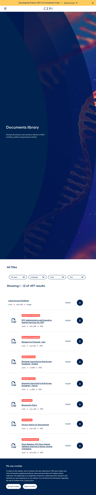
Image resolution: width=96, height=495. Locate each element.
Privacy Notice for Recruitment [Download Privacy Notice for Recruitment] (35, 425)
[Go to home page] (65, 8)
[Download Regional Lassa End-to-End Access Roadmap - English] (80, 362)
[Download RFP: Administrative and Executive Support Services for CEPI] (80, 320)
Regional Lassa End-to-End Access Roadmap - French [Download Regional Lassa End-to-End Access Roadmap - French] (37, 384)
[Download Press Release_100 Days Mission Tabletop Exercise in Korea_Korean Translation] (80, 446)
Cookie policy (29, 480)
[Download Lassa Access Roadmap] (80, 303)
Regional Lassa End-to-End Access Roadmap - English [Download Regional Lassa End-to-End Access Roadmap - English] (37, 363)
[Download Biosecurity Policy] (80, 404)
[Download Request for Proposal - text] (80, 341)
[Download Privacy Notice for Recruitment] (80, 424)
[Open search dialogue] (92, 8)
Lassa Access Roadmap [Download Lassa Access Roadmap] (18, 301)
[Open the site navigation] (5, 8)
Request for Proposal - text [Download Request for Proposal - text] (33, 342)
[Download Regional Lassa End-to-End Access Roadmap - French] (80, 384)
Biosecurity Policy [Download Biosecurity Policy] (29, 405)
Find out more (70, 3)
